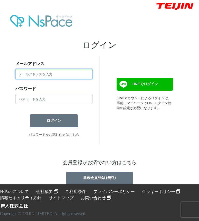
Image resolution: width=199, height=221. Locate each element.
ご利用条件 (75, 191)
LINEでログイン (138, 84)
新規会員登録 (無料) (99, 178)
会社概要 (47, 191)
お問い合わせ (96, 198)
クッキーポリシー (161, 191)
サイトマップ (61, 198)
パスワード (25, 88)
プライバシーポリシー (114, 191)
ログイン (54, 120)
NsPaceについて (14, 191)
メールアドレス (29, 64)
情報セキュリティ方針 (20, 198)
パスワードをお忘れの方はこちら (54, 135)
